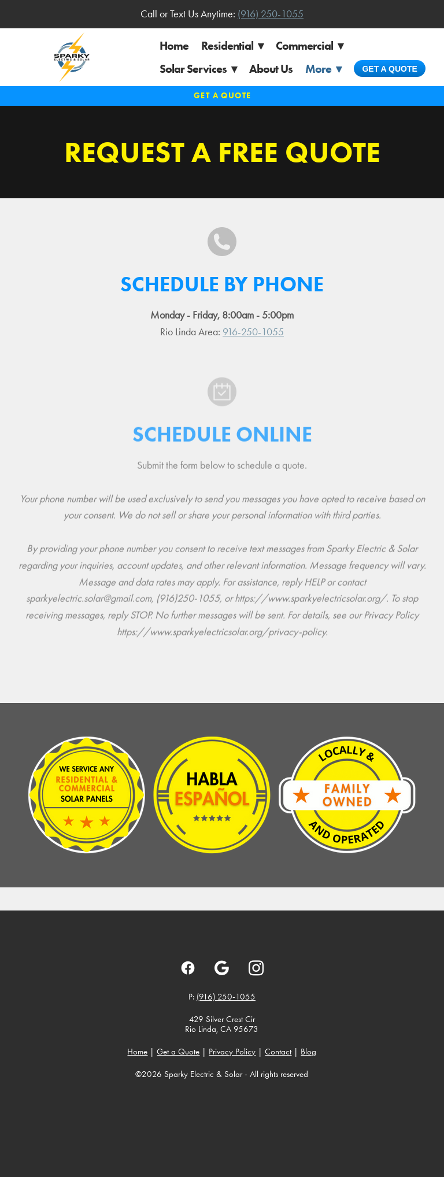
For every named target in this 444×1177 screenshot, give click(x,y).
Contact (278, 1051)
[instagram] (256, 968)
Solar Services (198, 69)
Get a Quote (389, 68)
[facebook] (187, 968)
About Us (271, 69)
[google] (221, 968)
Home (174, 46)
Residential (232, 46)
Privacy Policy (232, 1051)
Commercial (309, 46)
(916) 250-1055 (271, 14)
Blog (308, 1051)
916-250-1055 (253, 331)
